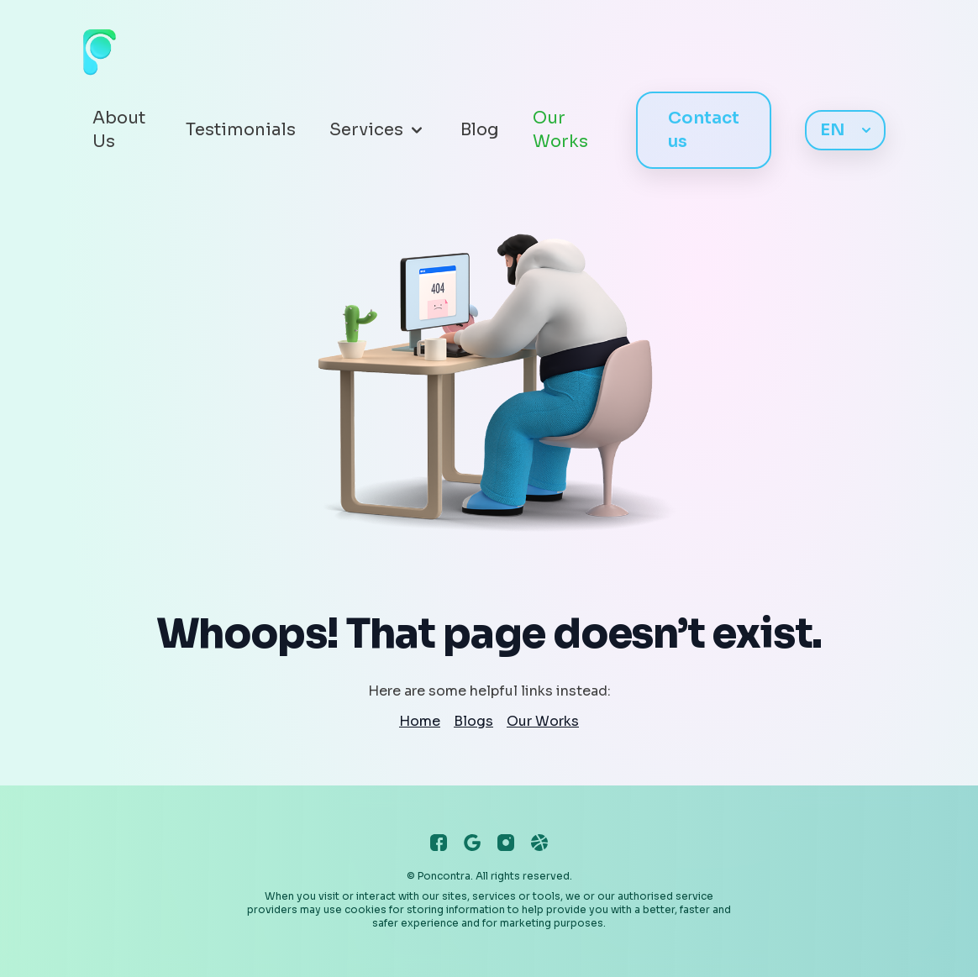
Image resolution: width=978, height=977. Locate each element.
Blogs (473, 721)
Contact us (703, 130)
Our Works (560, 130)
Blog (479, 129)
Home (419, 721)
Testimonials (241, 129)
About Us (118, 130)
